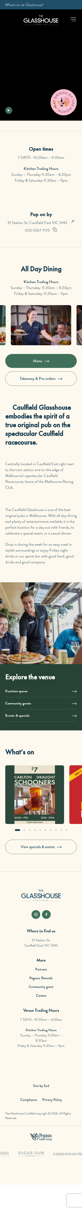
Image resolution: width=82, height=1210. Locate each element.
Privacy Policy (52, 1099)
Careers (41, 995)
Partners (41, 969)
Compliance (28, 1099)
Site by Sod (41, 1085)
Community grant (41, 986)
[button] (73, 19)
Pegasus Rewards (41, 978)
